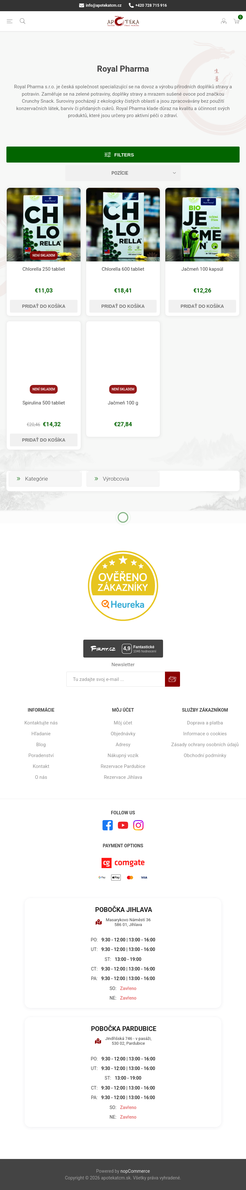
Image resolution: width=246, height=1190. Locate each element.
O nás (41, 777)
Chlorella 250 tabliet (43, 269)
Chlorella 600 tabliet (123, 269)
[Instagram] (138, 825)
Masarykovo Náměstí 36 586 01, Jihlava (123, 922)
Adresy (123, 744)
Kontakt (41, 766)
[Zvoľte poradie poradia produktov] (123, 173)
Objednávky (123, 734)
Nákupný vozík (123, 755)
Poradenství (40, 755)
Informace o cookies (205, 734)
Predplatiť (172, 679)
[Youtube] (123, 825)
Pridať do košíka (43, 306)
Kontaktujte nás (41, 723)
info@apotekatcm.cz (100, 5)
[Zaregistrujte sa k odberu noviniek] (115, 679)
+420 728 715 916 (148, 5)
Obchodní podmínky (205, 755)
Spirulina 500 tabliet (43, 403)
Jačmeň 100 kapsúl (202, 269)
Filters (124, 154)
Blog (41, 744)
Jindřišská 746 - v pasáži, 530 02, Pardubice (123, 1041)
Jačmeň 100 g (123, 403)
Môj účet (123, 723)
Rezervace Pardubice (123, 766)
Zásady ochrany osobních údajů (205, 744)
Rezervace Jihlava (123, 777)
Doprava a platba (205, 723)
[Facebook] (107, 825)
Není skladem (43, 255)
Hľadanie (41, 734)
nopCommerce (135, 1171)
